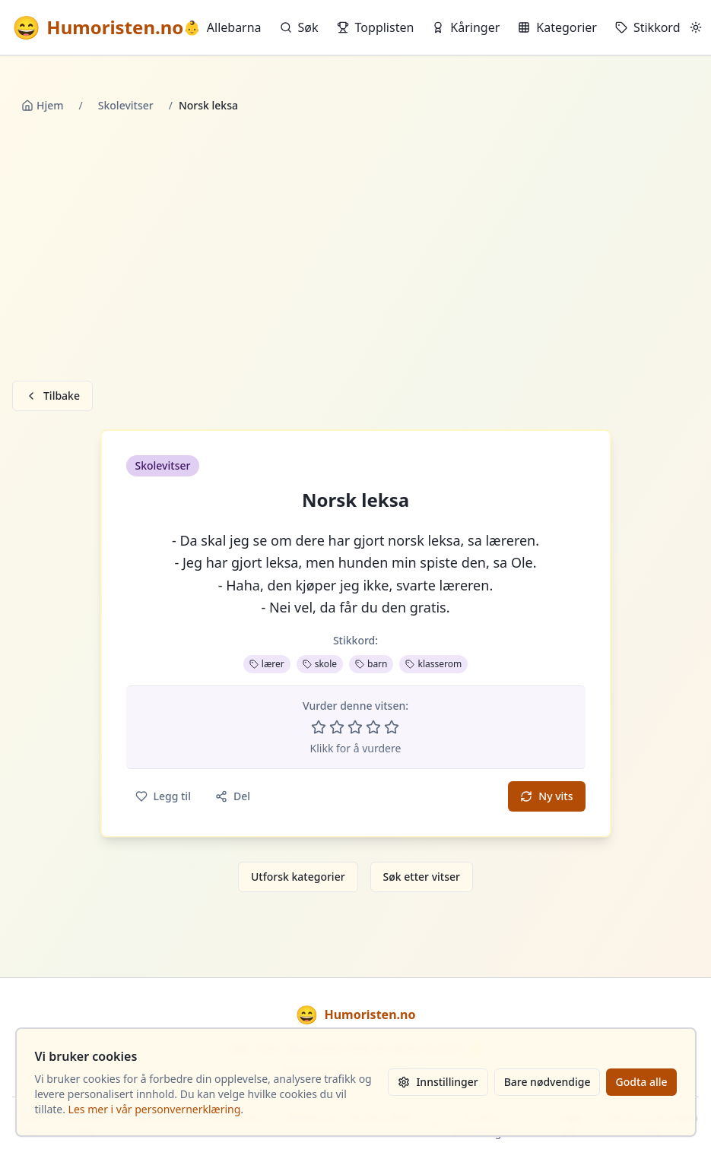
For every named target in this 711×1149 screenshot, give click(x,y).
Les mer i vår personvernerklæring (154, 1109)
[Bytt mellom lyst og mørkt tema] (696, 27)
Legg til (163, 796)
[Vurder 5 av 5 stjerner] (391, 727)
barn (371, 663)
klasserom (433, 663)
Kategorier (557, 27)
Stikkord (648, 27)
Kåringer (466, 27)
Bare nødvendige (547, 1082)
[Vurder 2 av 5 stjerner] (337, 727)
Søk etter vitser (421, 876)
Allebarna (222, 27)
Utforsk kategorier (298, 876)
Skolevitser (126, 105)
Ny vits (546, 796)
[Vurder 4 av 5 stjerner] (373, 727)
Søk (299, 27)
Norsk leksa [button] (355, 500)
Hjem (42, 105)
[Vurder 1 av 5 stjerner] (318, 727)
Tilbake (52, 395)
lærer (266, 663)
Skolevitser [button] (163, 465)
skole (320, 663)
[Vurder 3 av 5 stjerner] (355, 727)
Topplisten (375, 27)
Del (232, 796)
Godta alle (641, 1082)
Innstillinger (438, 1082)
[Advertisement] (355, 250)
